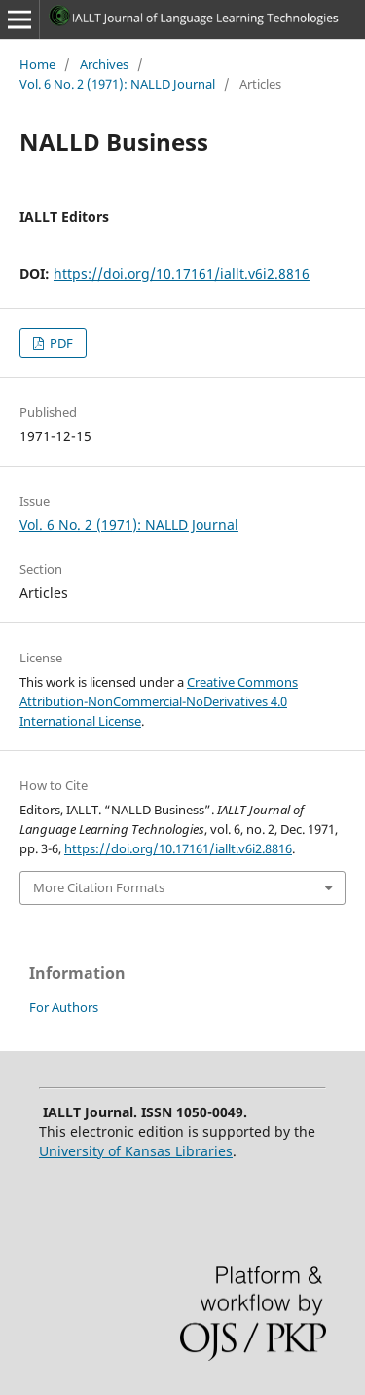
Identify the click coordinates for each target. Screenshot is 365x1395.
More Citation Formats (98, 887)
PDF (60, 343)
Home (37, 64)
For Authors (63, 1007)
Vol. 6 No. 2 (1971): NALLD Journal (117, 84)
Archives (104, 64)
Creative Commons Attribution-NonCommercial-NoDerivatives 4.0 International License (158, 701)
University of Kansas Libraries (136, 1151)
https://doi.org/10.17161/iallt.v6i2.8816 (182, 273)
